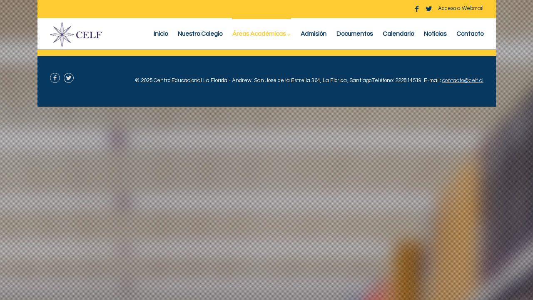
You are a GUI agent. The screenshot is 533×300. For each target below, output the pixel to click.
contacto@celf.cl (462, 80)
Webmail (472, 8)
